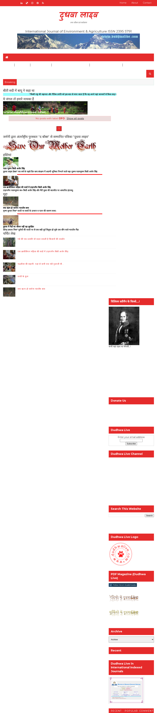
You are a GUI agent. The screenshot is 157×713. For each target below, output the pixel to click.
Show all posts (69, 118)
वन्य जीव (10, 570)
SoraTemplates (47, 708)
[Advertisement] (131, 163)
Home (123, 2)
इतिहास (10, 574)
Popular (131, 501)
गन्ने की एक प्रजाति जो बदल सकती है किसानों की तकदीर (41, 241)
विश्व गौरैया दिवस (129, 524)
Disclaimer (131, 65)
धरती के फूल (23, 278)
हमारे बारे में (58, 539)
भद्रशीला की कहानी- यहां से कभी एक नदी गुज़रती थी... (41, 265)
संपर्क (47, 539)
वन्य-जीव (114, 524)
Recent (116, 501)
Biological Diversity (106, 65)
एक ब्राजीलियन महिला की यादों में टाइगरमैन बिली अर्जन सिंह (43, 253)
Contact (147, 2)
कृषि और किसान (116, 519)
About (134, 2)
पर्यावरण (145, 519)
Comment (146, 501)
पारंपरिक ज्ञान (12, 579)
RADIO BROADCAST (29, 539)
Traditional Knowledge (70, 65)
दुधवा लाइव (78, 15)
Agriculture (41, 65)
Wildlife (22, 65)
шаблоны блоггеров (84, 708)
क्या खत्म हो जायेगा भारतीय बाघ (31, 290)
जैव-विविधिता (132, 519)
